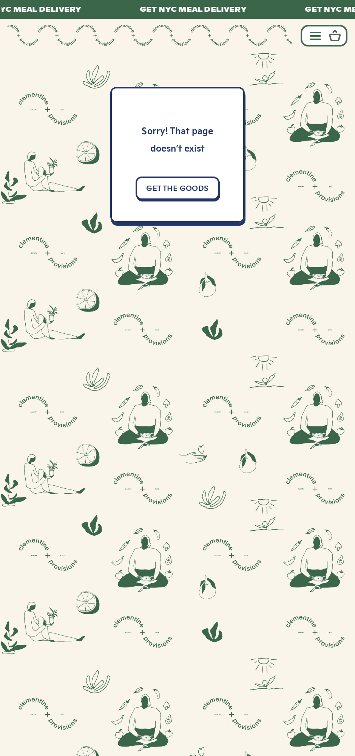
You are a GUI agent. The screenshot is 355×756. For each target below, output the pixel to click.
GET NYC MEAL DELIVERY (196, 9)
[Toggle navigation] (313, 35)
